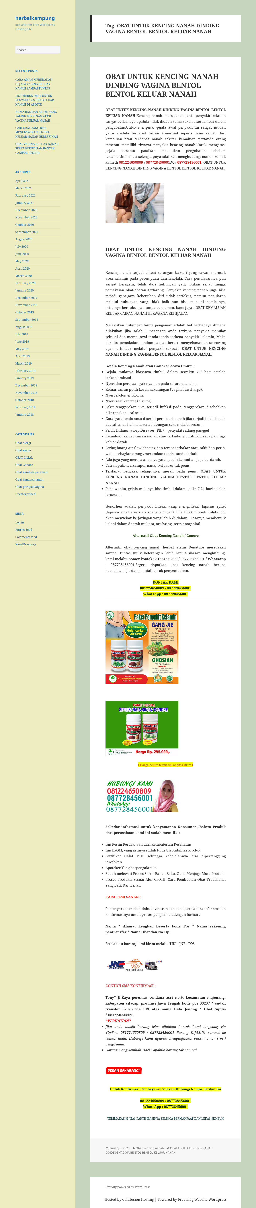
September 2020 (26, 232)
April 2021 (22, 181)
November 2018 (26, 393)
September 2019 (26, 320)
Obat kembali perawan (31, 472)
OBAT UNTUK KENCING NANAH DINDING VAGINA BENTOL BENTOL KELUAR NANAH (162, 85)
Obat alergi (23, 443)
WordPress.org (25, 544)
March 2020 (23, 276)
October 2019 (24, 312)
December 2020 (26, 210)
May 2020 (22, 261)
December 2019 (26, 298)
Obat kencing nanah (29, 479)
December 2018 (26, 385)
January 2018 (24, 415)
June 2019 (22, 342)
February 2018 (25, 407)
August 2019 (23, 327)
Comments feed (26, 537)
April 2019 (22, 356)
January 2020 (24, 290)
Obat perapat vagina (29, 487)
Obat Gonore (24, 465)
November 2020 (26, 217)
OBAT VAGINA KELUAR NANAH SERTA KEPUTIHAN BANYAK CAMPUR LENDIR (37, 148)
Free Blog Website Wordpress (202, 1199)
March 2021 (23, 188)
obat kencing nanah (142, 547)
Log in (19, 522)
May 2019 (22, 349)
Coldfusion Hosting (138, 1199)
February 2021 (25, 195)
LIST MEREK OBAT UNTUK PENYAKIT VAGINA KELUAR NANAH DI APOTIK (34, 100)
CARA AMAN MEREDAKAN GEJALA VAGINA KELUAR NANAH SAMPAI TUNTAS (33, 84)
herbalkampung (35, 18)
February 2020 (25, 283)
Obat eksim (23, 450)
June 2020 (22, 254)
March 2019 (23, 363)
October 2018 (24, 400)
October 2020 (24, 225)
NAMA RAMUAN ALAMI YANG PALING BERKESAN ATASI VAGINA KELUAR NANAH (36, 116)
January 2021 (24, 203)
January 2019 (24, 378)
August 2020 (23, 239)
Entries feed (23, 530)
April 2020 (22, 268)
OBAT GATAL (24, 458)
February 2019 (25, 371)
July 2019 (21, 334)
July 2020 (21, 247)
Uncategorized (25, 494)
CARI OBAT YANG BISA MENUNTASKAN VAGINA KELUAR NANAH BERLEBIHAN (36, 132)
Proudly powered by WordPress (127, 1187)
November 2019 (26, 305)
